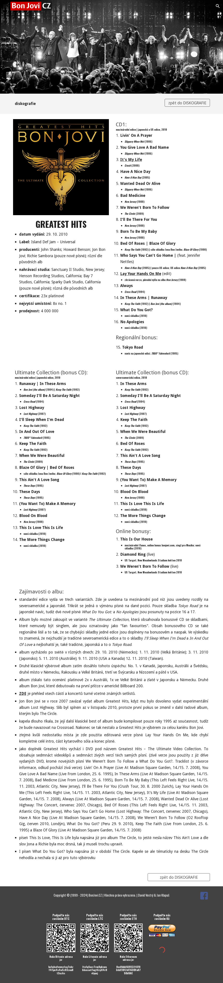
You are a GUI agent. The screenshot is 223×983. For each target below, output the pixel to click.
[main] (86, 104)
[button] (5, 6)
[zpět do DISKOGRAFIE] (187, 103)
